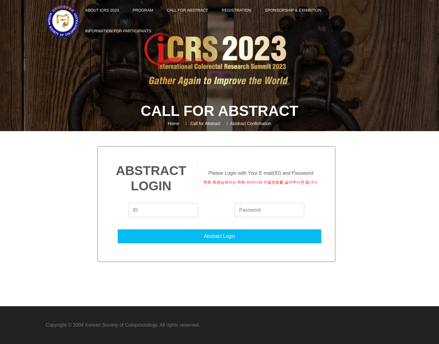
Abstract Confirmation (250, 123)
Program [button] (143, 10)
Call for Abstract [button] (187, 10)
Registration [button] (237, 10)
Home (173, 123)
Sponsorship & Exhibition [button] (293, 10)
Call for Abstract (205, 123)
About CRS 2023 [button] (102, 10)
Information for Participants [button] (118, 31)
